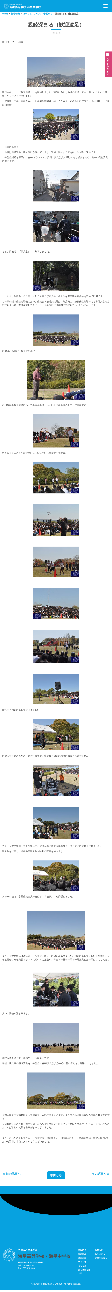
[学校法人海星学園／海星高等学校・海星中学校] (22, 6)
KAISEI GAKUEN (55, 1286)
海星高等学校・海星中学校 (44, 1258)
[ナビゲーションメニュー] (105, 6)
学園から (56, 1177)
